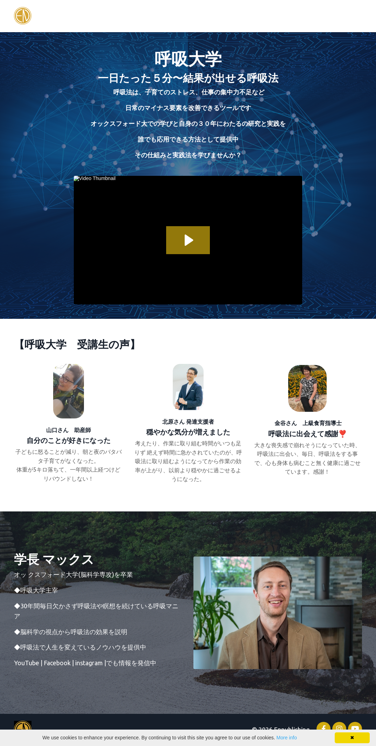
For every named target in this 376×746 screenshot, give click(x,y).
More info (286, 737)
